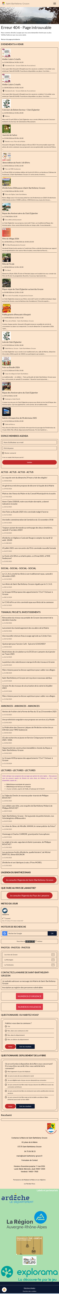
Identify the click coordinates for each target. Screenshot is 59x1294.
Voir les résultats (25, 1046)
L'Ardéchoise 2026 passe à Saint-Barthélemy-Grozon (23, 188)
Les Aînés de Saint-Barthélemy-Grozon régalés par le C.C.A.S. (27, 584)
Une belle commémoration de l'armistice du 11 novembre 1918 (27, 520)
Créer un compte (7, 457)
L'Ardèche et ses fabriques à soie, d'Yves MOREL (22, 862)
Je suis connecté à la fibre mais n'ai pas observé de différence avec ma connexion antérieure (30, 1086)
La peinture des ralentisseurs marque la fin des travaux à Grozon (28, 662)
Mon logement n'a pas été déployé (19, 1071)
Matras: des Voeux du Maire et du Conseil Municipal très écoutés (29, 493)
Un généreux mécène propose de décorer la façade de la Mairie (28, 486)
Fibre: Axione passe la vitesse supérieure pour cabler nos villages (28, 670)
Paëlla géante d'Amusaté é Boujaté (16, 314)
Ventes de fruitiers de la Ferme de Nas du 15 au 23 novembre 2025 (29, 711)
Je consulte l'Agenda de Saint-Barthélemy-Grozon (29, 880)
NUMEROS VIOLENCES (29, 1007)
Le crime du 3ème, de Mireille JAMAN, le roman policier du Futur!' (29, 826)
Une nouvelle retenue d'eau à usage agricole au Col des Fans (26, 636)
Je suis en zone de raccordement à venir (21, 1076)
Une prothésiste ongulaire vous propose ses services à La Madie (28, 719)
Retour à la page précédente (10, 39)
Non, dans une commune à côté (18, 1031)
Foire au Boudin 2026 (11, 367)
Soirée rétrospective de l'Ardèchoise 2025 (19, 418)
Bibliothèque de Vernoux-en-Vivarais (18, 786)
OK (52, 933)
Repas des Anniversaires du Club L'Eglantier (20, 213)
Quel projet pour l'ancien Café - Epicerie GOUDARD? (24, 644)
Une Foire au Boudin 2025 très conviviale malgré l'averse (25, 512)
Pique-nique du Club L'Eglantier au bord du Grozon (22, 289)
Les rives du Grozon (29, 954)
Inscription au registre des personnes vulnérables (22, 987)
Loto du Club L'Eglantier (12, 342)
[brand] (15, 3)
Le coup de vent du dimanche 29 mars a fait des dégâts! (24, 478)
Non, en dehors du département (18, 1039)
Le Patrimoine (29, 965)
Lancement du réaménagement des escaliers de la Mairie (25, 628)
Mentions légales (29, 1288)
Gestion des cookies (29, 1291)
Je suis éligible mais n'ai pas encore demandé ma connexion (27, 1080)
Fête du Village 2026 (10, 239)
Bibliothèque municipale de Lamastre (18, 784)
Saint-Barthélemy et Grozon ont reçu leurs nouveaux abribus (27, 678)
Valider (29, 462)
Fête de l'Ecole (8, 264)
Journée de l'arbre (9, 135)
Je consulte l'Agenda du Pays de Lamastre (29, 895)
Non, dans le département (16, 1035)
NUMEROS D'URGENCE (29, 996)
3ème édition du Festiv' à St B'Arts (16, 163)
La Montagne (29, 959)
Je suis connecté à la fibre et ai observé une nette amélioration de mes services (31, 1092)
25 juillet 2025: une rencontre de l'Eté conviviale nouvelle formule (29, 548)
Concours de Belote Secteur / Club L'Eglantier (21, 110)
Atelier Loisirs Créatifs (11, 59)
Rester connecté (10, 453)
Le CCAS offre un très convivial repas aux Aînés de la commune (28, 602)
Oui (9, 1026)
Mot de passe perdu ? (18, 457)
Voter (10, 1046)
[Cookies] (4, 1289)
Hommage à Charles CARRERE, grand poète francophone (26, 834)
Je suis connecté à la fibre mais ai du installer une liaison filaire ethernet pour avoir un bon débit (28, 1098)
